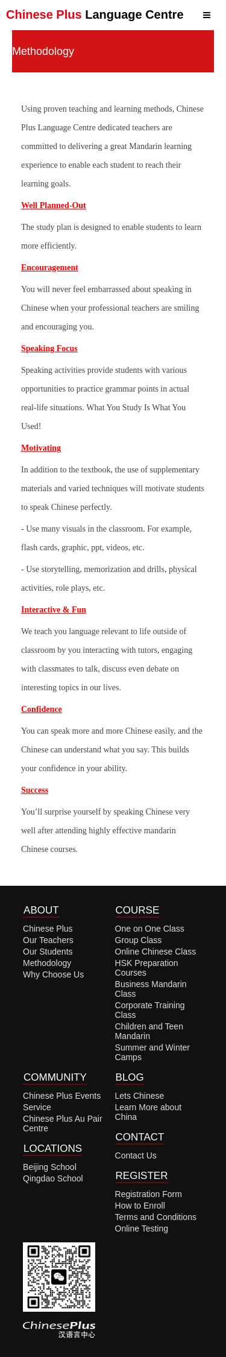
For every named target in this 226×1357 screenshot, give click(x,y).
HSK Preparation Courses (146, 967)
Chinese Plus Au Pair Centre (62, 1123)
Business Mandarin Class (151, 989)
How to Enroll (140, 1205)
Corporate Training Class (150, 1010)
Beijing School (50, 1167)
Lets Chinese (140, 1096)
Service (37, 1107)
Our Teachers (48, 940)
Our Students (48, 951)
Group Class (138, 940)
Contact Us (136, 1155)
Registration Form (148, 1194)
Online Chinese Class (155, 951)
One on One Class (149, 928)
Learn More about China (148, 1112)
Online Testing (141, 1228)
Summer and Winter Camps (152, 1052)
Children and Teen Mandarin (149, 1031)
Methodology (47, 963)
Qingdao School (53, 1178)
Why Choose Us (53, 974)
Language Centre (95, 14)
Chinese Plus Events (62, 1096)
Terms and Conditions (155, 1217)
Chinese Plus (48, 928)
